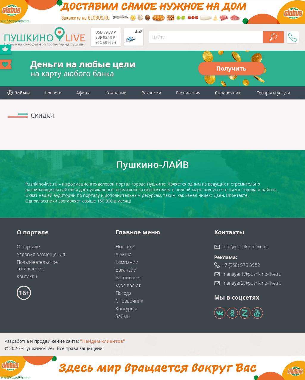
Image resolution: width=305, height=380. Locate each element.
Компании (116, 93)
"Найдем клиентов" (102, 341)
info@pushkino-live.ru (245, 246)
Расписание (129, 277)
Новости (53, 93)
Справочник (227, 93)
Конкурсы (126, 308)
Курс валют (128, 285)
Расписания (188, 93)
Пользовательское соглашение (37, 265)
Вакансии (151, 93)
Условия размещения (41, 254)
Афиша (83, 93)
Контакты (27, 276)
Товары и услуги (273, 93)
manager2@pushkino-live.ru (251, 283)
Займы (123, 316)
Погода (123, 293)
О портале (28, 246)
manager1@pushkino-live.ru (251, 274)
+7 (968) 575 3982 (241, 265)
